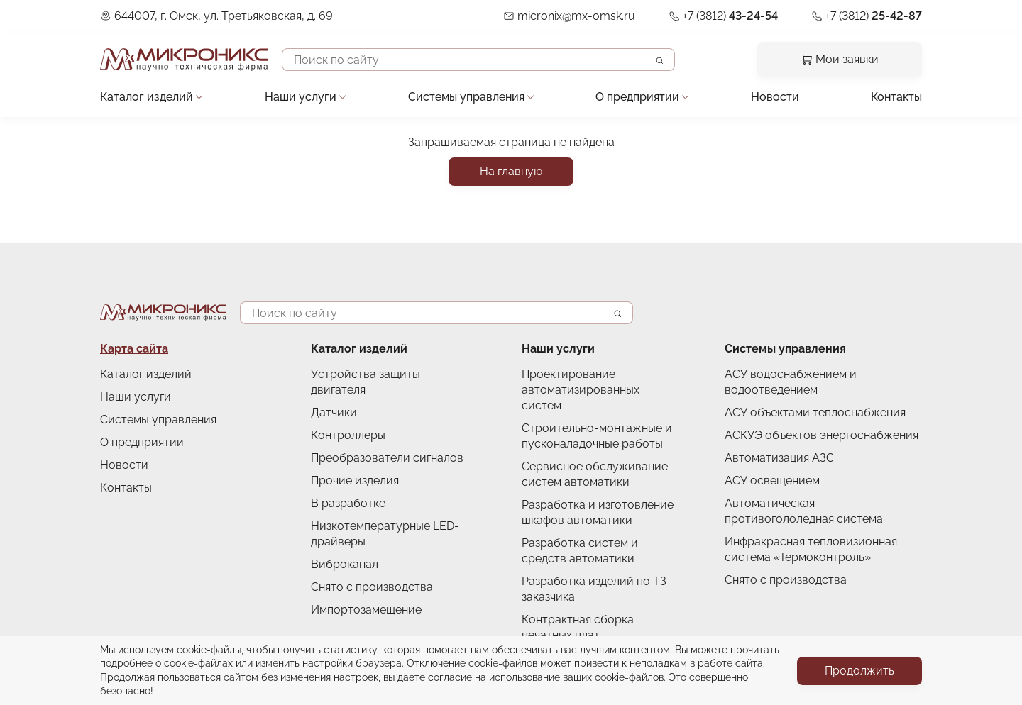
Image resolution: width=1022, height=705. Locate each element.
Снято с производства (372, 587)
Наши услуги (300, 97)
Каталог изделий (146, 97)
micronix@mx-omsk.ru (576, 16)
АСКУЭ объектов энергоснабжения (821, 435)
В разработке (348, 503)
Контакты (896, 97)
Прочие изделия (355, 480)
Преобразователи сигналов (387, 458)
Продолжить (859, 670)
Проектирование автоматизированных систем (580, 389)
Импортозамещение (366, 609)
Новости (775, 97)
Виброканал (344, 564)
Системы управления (466, 97)
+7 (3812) (730, 16)
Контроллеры (348, 435)
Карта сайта (134, 348)
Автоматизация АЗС (779, 458)
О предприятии (637, 97)
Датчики (334, 412)
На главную (511, 171)
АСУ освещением (772, 480)
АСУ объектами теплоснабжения (815, 412)
